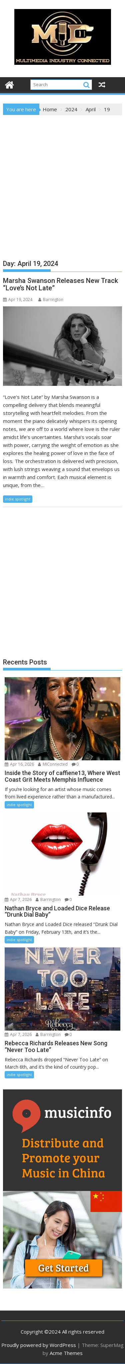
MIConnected (53, 764)
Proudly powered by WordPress (38, 1345)
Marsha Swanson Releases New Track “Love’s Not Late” (60, 284)
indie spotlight (17, 498)
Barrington (50, 299)
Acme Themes (66, 1353)
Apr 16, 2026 (19, 764)
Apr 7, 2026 (18, 899)
